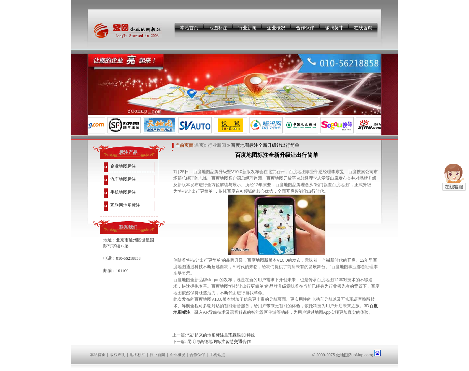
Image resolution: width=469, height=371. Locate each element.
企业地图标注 (123, 166)
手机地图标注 (123, 192)
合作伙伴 (305, 27)
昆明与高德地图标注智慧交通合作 (219, 341)
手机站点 (217, 354)
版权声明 (117, 354)
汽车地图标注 (123, 179)
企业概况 (276, 27)
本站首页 (189, 27)
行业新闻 (247, 27)
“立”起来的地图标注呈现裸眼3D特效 (221, 335)
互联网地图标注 (125, 205)
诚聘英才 (334, 27)
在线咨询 (363, 27)
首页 (199, 145)
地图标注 (218, 27)
